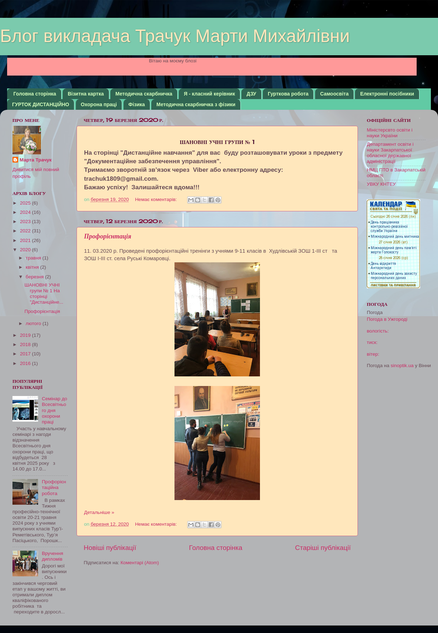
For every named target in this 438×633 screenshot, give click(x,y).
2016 (26, 363)
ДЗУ (251, 94)
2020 (26, 249)
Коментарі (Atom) (139, 562)
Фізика (137, 104)
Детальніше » (99, 512)
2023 (26, 221)
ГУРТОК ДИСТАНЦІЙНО (40, 104)
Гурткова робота (288, 94)
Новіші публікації (110, 547)
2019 (26, 335)
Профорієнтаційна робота (54, 487)
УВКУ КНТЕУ (381, 184)
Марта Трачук (36, 160)
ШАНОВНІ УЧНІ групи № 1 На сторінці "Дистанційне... (44, 293)
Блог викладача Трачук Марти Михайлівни (175, 36)
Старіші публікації (323, 547)
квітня (33, 267)
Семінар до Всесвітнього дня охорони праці (54, 410)
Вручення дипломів (52, 556)
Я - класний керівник (209, 94)
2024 (26, 212)
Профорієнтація (107, 236)
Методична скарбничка (143, 94)
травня (34, 258)
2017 (26, 353)
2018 (26, 344)
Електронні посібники (387, 94)
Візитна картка (86, 94)
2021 (26, 240)
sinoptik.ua (402, 365)
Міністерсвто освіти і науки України (389, 132)
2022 (26, 230)
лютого (34, 323)
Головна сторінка (35, 94)
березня (35, 276)
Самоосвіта (334, 94)
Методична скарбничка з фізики (195, 104)
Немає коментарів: (156, 199)
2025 (26, 203)
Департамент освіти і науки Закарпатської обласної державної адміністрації (390, 152)
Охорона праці (99, 104)
